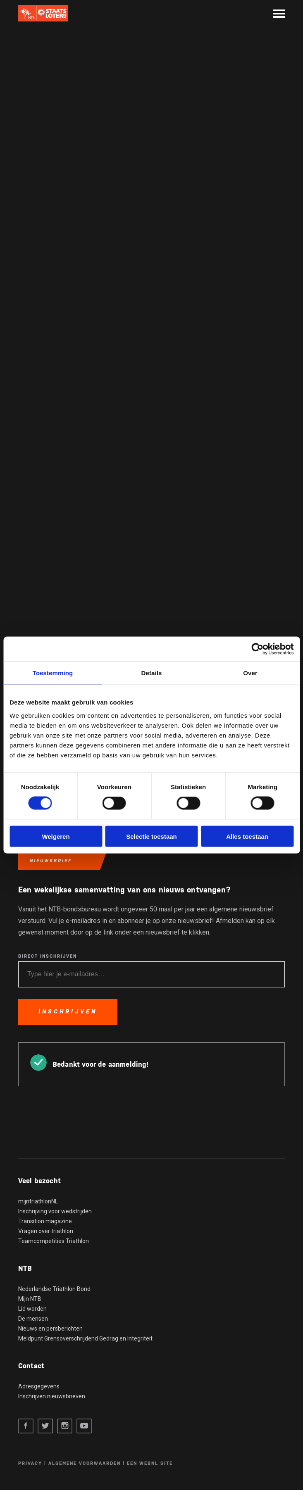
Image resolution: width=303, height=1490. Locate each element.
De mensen (33, 1318)
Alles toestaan (247, 836)
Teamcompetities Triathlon (53, 1241)
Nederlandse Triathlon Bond (54, 1289)
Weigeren (55, 836)
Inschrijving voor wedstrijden (55, 1211)
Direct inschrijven (47, 956)
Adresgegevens (39, 1386)
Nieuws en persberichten (50, 1328)
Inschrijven (67, 1011)
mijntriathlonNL (38, 1201)
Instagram (64, 1426)
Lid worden (32, 1308)
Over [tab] (250, 672)
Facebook (25, 1426)
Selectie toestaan (151, 836)
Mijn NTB (29, 1298)
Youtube (84, 1426)
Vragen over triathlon (45, 1231)
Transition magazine (45, 1221)
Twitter (45, 1426)
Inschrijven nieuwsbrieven (51, 1396)
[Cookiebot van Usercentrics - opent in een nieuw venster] (257, 649)
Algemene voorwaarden (84, 1463)
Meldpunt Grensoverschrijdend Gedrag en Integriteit (85, 1338)
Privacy (30, 1463)
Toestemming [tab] (53, 672)
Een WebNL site (150, 1463)
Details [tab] (151, 672)
